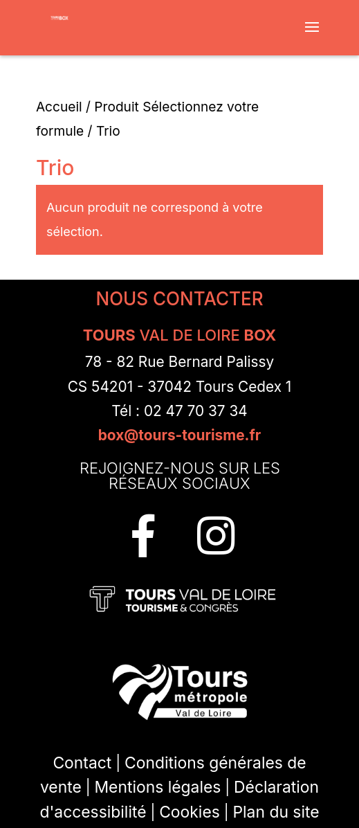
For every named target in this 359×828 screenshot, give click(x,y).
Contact (82, 763)
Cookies (189, 812)
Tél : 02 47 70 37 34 (179, 411)
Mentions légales (157, 787)
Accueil (59, 106)
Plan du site (275, 812)
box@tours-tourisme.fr (179, 435)
